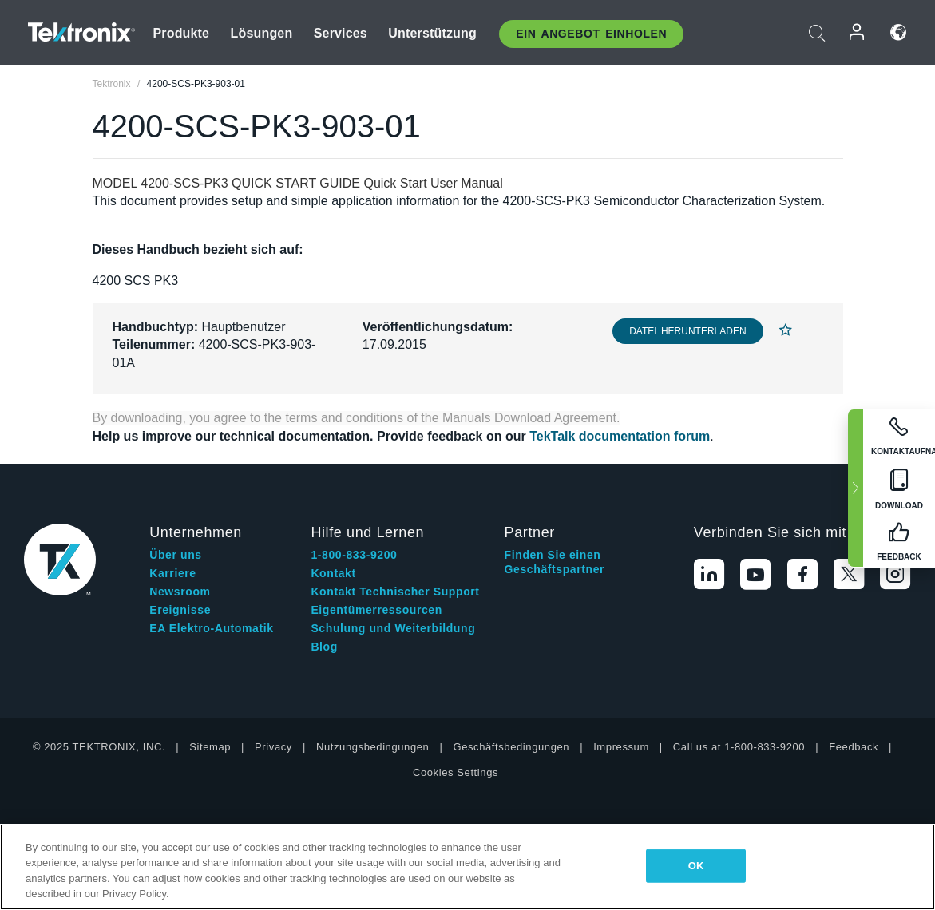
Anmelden (858, 32)
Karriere (172, 573)
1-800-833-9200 (354, 554)
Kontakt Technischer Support (395, 591)
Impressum (621, 747)
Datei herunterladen (687, 331)
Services (340, 33)
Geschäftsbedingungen (511, 747)
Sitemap (210, 747)
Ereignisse (180, 609)
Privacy (273, 747)
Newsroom (179, 591)
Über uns (175, 554)
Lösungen (262, 33)
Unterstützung (432, 33)
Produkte (181, 33)
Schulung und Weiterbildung (393, 628)
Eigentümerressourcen (376, 609)
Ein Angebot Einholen (591, 33)
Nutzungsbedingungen (373, 747)
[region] (467, 867)
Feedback (853, 747)
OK (696, 866)
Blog (324, 646)
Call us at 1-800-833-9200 (739, 747)
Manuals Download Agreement (529, 418)
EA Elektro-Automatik (211, 628)
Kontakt (333, 573)
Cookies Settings (455, 772)
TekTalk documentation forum (619, 436)
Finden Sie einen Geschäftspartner (555, 562)
